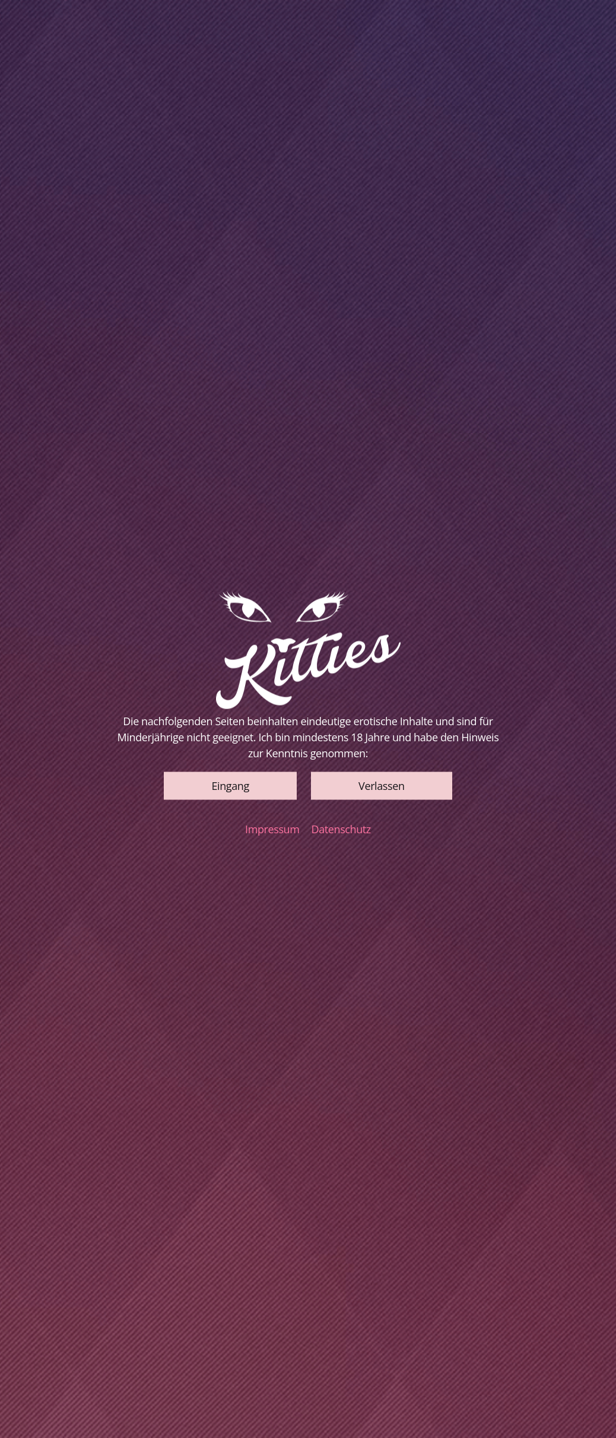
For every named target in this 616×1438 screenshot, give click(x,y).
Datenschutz (341, 828)
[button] (230, 785)
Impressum (272, 828)
